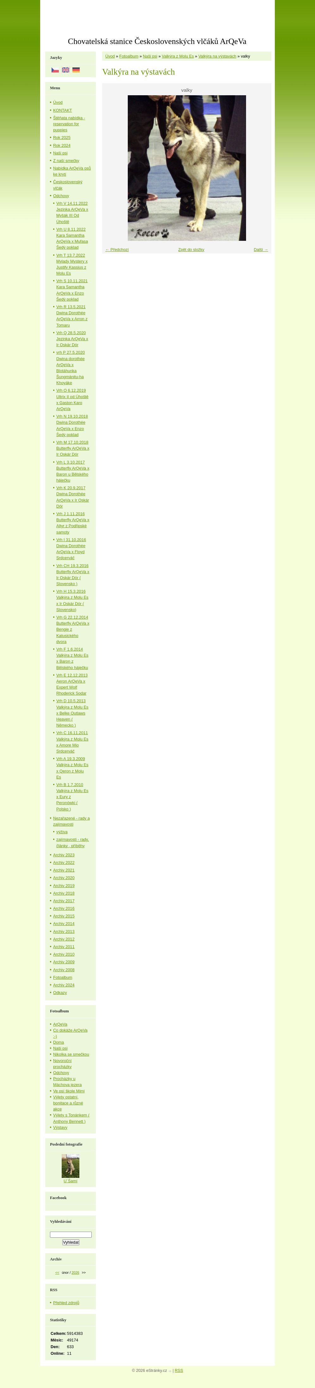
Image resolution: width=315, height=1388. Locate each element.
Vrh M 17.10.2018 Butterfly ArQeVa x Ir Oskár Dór (72, 448)
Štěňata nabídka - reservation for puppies (69, 124)
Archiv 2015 (64, 916)
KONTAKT (62, 110)
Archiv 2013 (64, 931)
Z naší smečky (66, 160)
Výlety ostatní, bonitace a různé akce (68, 1103)
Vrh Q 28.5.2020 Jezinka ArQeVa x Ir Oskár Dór (72, 338)
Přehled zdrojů (66, 1302)
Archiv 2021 (64, 870)
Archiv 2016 (64, 908)
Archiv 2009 (64, 962)
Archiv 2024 (64, 985)
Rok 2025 (62, 137)
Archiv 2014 (64, 923)
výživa (62, 831)
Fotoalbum (128, 56)
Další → (261, 249)
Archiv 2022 (64, 862)
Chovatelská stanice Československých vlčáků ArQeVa (157, 41)
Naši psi (150, 56)
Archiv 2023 (64, 855)
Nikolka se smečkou (71, 1054)
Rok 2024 (62, 145)
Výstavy (60, 1127)
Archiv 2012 (64, 939)
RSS (179, 1370)
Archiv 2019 (64, 885)
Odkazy (60, 992)
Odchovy (61, 195)
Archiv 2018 (64, 893)
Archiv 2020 (64, 877)
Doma (58, 1042)
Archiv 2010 (64, 954)
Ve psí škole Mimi (69, 1091)
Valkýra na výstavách (217, 56)
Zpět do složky (191, 249)
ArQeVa (60, 1024)
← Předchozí (117, 249)
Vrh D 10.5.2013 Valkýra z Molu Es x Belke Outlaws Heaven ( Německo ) (72, 713)
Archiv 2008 (64, 969)
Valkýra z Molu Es (178, 56)
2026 (75, 1272)
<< (57, 1272)
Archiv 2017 (64, 900)
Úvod (110, 56)
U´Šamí (70, 1181)
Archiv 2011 (64, 946)
